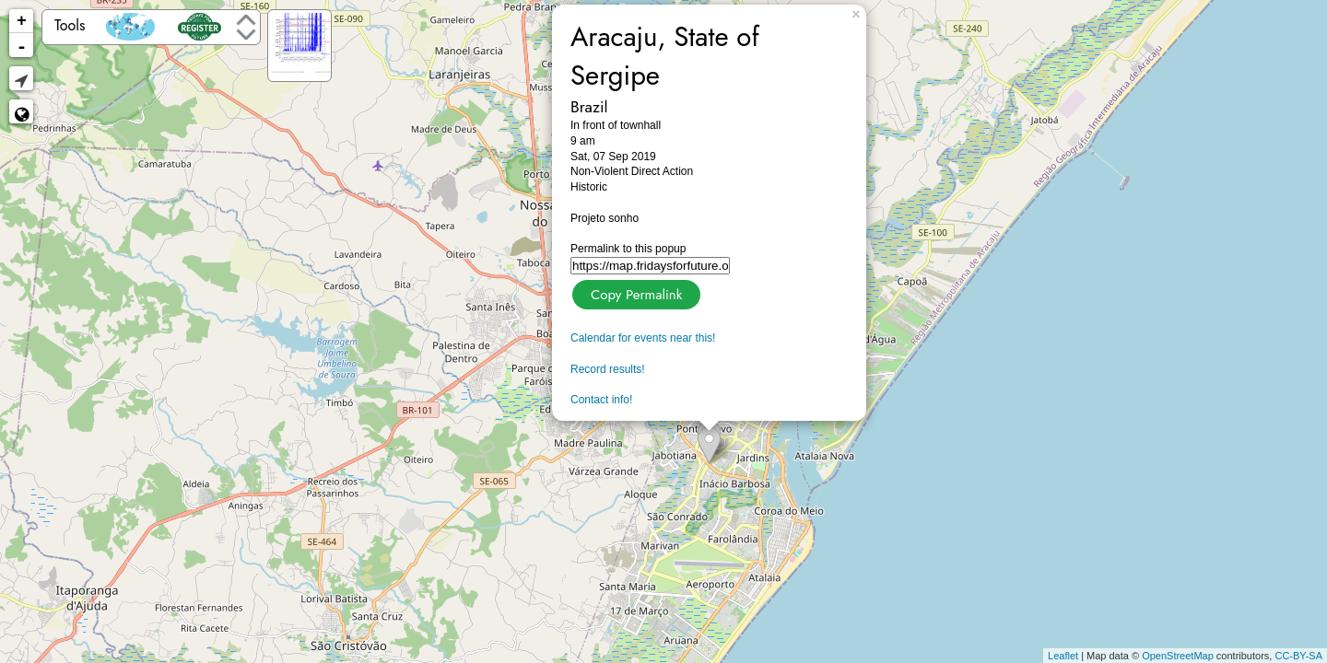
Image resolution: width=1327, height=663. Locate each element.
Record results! (607, 369)
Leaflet (1063, 655)
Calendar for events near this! (642, 338)
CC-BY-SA (1298, 655)
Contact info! (601, 399)
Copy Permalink (634, 292)
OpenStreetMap (1178, 655)
